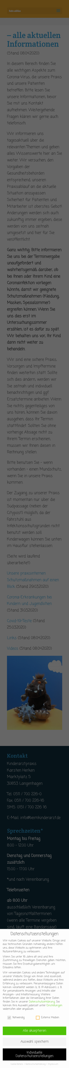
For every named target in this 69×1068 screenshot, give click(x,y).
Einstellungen (54, 1009)
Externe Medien (47, 1021)
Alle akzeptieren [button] (34, 1034)
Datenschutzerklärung (42, 1006)
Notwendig (15, 1021)
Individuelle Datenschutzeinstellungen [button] (34, 1058)
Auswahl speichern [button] (35, 1045)
